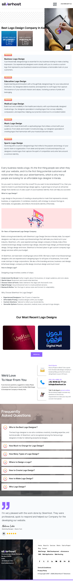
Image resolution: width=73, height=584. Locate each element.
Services (52, 546)
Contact (44, 549)
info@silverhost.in (57, 384)
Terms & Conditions (44, 568)
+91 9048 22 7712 (7, 561)
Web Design (42, 551)
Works (58, 546)
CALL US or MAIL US (55, 380)
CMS (39, 554)
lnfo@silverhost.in (7, 563)
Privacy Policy (42, 571)
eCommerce (65, 551)
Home (40, 546)
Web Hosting (59, 554)
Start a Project (66, 546)
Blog (39, 549)
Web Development (53, 551)
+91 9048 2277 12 (66, 3)
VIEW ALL (36, 354)
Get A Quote (53, 366)
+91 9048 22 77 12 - (58, 382)
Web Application (47, 554)
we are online (65, 390)
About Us (46, 546)
